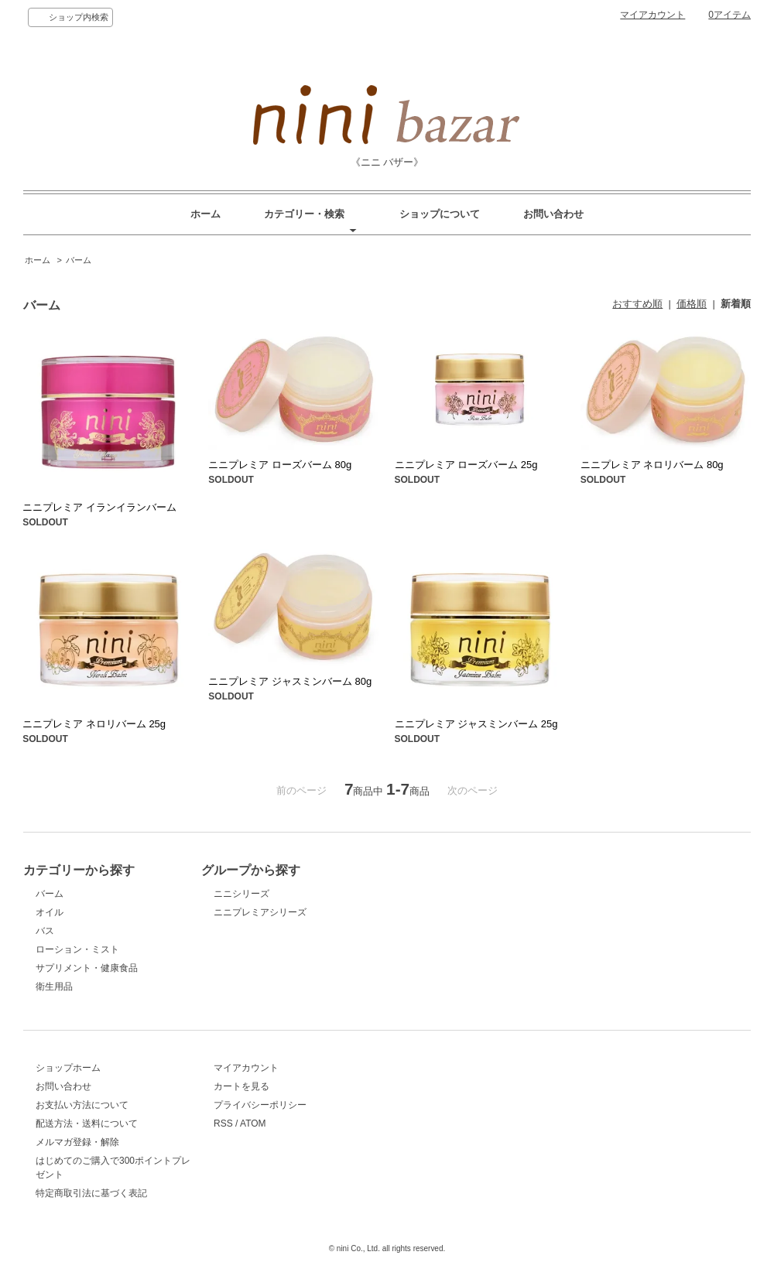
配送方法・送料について (87, 1123)
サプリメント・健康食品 (87, 968)
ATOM (253, 1123)
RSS (223, 1123)
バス (45, 930)
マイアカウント (652, 14)
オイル (49, 912)
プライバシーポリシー (260, 1105)
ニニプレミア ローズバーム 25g (466, 464)
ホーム (205, 214)
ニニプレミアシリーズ (260, 912)
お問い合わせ (553, 214)
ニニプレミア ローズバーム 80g (279, 464)
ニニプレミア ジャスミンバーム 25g (476, 724)
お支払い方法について (82, 1105)
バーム (78, 260)
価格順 (691, 304)
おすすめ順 (637, 304)
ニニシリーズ (241, 893)
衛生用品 (54, 986)
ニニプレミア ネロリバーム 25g (94, 724)
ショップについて (439, 214)
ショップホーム (68, 1067)
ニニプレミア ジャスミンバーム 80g (290, 681)
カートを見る (241, 1086)
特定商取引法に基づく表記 (91, 1193)
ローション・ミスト (77, 949)
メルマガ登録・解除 (77, 1142)
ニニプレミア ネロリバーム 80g (652, 464)
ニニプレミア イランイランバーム (99, 507)
